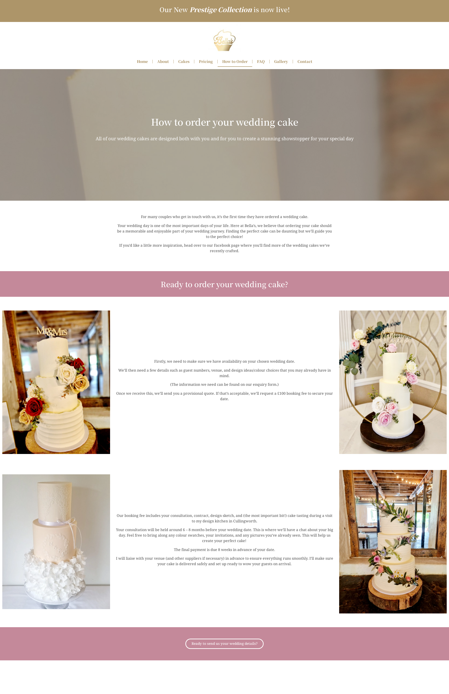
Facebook (222, 245)
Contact (305, 61)
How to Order (235, 61)
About (163, 61)
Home (142, 61)
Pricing (206, 61)
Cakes (183, 61)
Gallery (281, 61)
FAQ (261, 61)
